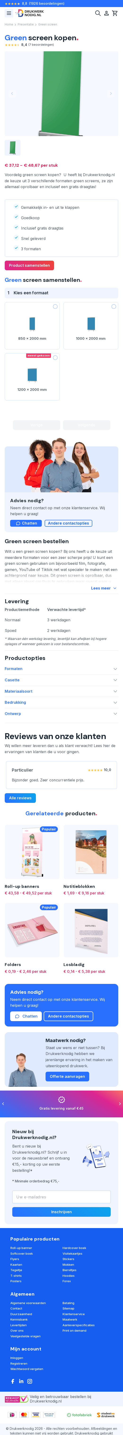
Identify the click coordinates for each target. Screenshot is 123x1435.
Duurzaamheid (21, 1314)
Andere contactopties (68, 523)
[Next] (119, 1104)
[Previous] (3, 1104)
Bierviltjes (69, 1270)
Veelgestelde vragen (25, 1336)
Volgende (86, 425)
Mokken (68, 1264)
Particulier (22, 770)
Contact (16, 1308)
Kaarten (16, 1264)
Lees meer (104, 588)
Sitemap (68, 1308)
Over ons (17, 1330)
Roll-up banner (21, 1248)
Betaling (68, 1303)
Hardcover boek (74, 1248)
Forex (67, 1281)
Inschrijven (61, 1211)
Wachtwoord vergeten (26, 1369)
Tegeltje (16, 1270)
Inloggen (16, 1358)
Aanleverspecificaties (79, 1325)
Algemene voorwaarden (28, 1303)
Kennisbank (19, 1319)
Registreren (18, 1363)
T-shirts (16, 1275)
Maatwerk (70, 1319)
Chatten (26, 1016)
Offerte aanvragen (67, 1076)
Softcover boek (21, 1253)
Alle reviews (20, 798)
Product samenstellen (29, 265)
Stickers (68, 1259)
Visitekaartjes (72, 1253)
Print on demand (74, 1330)
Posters (15, 1281)
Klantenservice (74, 1314)
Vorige (36, 425)
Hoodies (69, 1275)
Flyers (14, 1259)
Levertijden (18, 1325)
